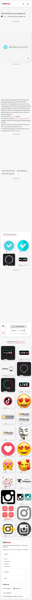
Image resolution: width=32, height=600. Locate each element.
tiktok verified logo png (8, 173)
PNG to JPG (7, 566)
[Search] (23, 4)
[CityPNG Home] (6, 4)
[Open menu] (28, 4)
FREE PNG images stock (19, 118)
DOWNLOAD (18, 326)
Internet (13, 116)
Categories (7, 561)
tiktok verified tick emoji (8, 170)
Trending (6, 564)
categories (18, 131)
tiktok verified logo (22, 170)
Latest (5, 559)
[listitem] (7, 588)
